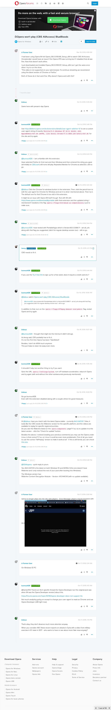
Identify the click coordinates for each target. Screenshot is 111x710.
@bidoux (45, 185)
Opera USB (10, 681)
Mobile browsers (11, 685)
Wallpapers (36, 671)
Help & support (58, 665)
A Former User (26, 52)
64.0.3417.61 (78, 421)
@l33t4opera (26, 464)
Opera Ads (36, 674)
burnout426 (25, 124)
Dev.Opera (56, 674)
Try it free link (38, 275)
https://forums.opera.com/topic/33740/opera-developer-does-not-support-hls (51, 596)
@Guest (31, 460)
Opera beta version (13, 678)
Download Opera (59, 20)
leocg (23, 248)
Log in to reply (90, 41)
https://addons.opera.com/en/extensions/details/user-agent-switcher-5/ (53, 129)
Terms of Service (78, 677)
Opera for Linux (12, 675)
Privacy (75, 668)
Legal (74, 659)
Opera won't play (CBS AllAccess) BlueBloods (51, 297)
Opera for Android (13, 689)
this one (24, 442)
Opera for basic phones (15, 699)
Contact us (97, 680)
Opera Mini (10, 692)
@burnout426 (33, 154)
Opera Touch (11, 696)
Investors (96, 674)
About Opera (98, 665)
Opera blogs (56, 668)
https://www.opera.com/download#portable (37, 200)
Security (75, 665)
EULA (74, 674)
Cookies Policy (77, 671)
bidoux (24, 102)
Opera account (38, 668)
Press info (96, 668)
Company (97, 659)
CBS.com (35, 164)
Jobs (94, 671)
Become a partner (99, 677)
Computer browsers (12, 664)
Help (54, 659)
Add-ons (35, 665)
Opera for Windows (24, 41)
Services (36, 659)
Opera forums (57, 671)
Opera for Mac (11, 672)
